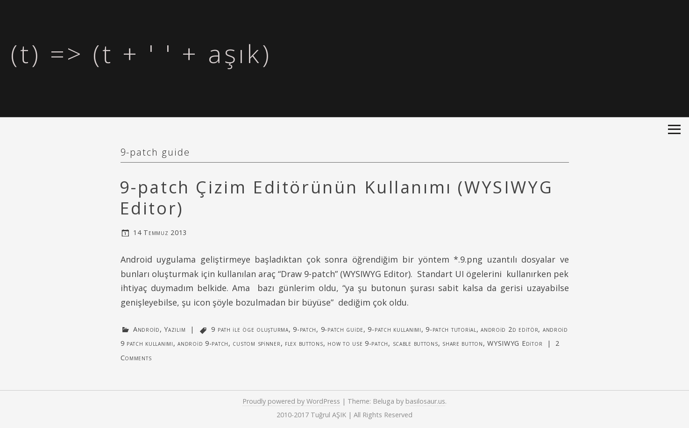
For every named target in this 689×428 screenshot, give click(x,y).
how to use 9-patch (357, 343)
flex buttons (304, 343)
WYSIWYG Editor (514, 343)
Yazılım (174, 329)
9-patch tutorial (451, 329)
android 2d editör (509, 329)
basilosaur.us (425, 401)
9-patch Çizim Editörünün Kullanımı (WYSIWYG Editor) (337, 198)
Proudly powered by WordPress (291, 401)
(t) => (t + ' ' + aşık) (141, 53)
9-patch (304, 329)
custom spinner (256, 343)
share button (462, 343)
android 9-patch (203, 343)
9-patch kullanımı (394, 329)
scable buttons (415, 343)
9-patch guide (342, 329)
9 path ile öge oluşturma (249, 329)
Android (146, 329)
